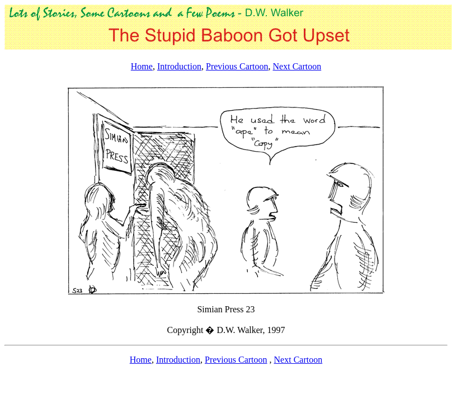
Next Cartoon (297, 66)
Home (142, 66)
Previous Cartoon (237, 66)
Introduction (179, 66)
